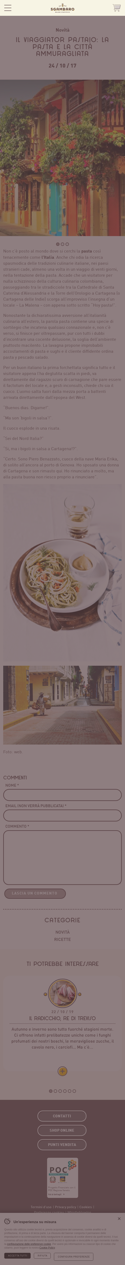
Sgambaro (62, 8)
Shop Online (116, 8)
